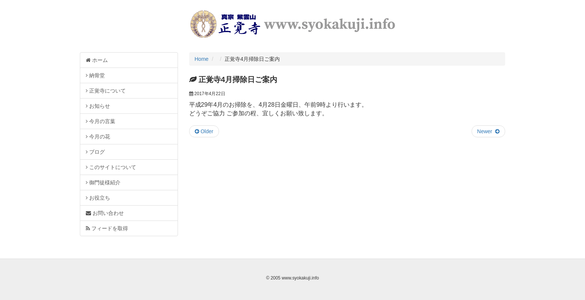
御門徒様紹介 (103, 182)
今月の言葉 (100, 121)
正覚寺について (106, 91)
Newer (488, 131)
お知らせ (98, 106)
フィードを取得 (107, 228)
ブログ (95, 152)
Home (202, 59)
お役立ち (98, 198)
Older (204, 131)
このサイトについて (111, 167)
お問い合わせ (105, 213)
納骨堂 (95, 75)
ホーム (97, 60)
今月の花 (98, 137)
